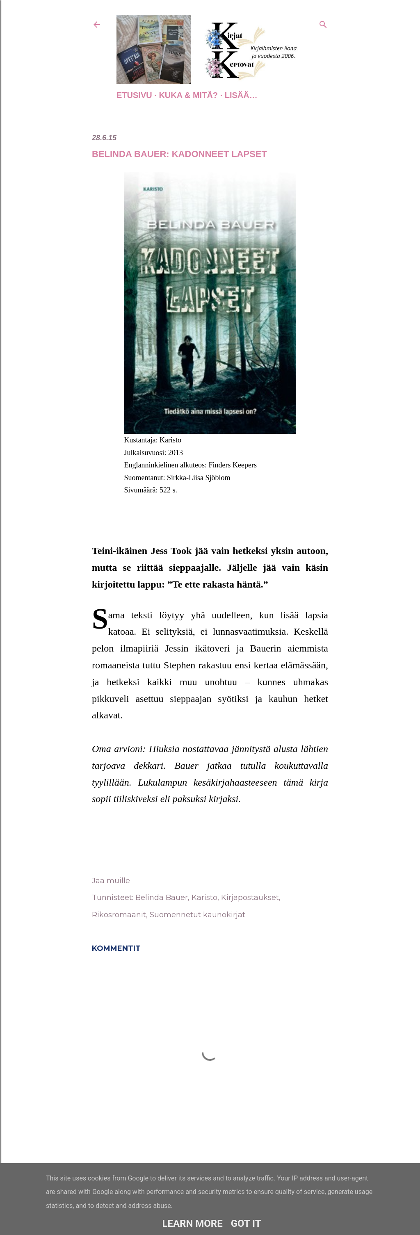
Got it (246, 1223)
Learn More (192, 1223)
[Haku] (323, 23)
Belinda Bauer (161, 897)
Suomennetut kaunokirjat (197, 914)
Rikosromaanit (119, 914)
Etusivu (134, 95)
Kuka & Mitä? (188, 95)
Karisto (204, 897)
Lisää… (241, 95)
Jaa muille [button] (111, 880)
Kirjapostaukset (250, 897)
